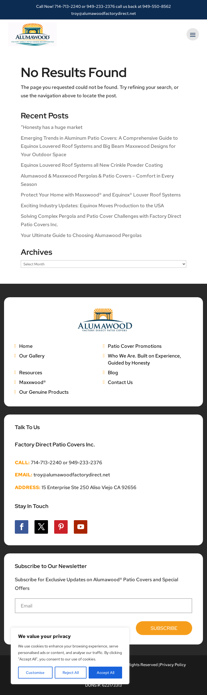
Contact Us (120, 382)
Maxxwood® (32, 382)
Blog (113, 372)
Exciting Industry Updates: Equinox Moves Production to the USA (92, 205)
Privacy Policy (173, 664)
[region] (70, 655)
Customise (35, 672)
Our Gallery (31, 356)
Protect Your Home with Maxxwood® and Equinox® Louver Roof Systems (101, 195)
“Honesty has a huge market (51, 127)
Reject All (71, 672)
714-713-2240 (67, 6)
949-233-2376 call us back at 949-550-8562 (129, 6)
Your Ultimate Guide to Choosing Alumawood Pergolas (81, 235)
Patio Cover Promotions (134, 346)
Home (26, 346)
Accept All (105, 672)
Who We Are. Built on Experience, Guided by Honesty (144, 359)
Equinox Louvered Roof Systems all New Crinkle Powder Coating (92, 165)
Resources (30, 372)
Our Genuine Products (43, 392)
